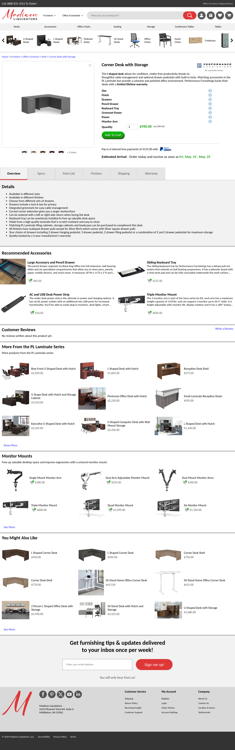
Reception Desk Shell (196, 368)
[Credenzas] (195, 47)
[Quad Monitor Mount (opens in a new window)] (92, 516)
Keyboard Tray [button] (110, 108)
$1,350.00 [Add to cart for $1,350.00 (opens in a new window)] (193, 510)
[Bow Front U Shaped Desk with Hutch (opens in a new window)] (15, 378)
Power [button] (105, 117)
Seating (117, 26)
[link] (229, 15)
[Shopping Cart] (229, 15)
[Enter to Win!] (211, 18)
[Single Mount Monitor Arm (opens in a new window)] (14, 492)
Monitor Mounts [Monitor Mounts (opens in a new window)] (17, 456)
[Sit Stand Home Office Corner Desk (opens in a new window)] (91, 594)
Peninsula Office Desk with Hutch (127, 396)
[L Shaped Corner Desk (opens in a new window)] (15, 560)
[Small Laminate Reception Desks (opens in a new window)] (168, 409)
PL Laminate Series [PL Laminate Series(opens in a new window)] (214, 70)
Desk (44, 56)
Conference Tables (184, 26)
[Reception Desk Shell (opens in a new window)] (168, 379)
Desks (17, 26)
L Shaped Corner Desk (44, 553)
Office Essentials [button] (72, 16)
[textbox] (97, 664)
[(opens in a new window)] (214, 65)
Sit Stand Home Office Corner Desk (126, 580)
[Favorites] (220, 18)
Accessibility (44, 736)
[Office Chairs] (135, 47)
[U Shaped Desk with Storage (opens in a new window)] (168, 617)
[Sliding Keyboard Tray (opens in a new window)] (131, 276)
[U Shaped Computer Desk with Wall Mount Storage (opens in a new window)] (92, 433)
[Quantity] (132, 127)
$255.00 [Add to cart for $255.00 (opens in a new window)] (113, 482)
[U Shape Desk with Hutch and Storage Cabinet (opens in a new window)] (15, 406)
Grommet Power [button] (112, 112)
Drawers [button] (107, 99)
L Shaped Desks (58, 40)
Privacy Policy (60, 736)
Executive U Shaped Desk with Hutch (53, 423)
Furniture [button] (49, 16)
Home (5, 56)
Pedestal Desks (88, 40)
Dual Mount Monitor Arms (198, 478)
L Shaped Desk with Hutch (123, 368)
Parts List (69, 173)
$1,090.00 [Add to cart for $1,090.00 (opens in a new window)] (116, 510)
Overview (13, 173)
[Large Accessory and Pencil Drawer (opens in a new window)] (13, 283)
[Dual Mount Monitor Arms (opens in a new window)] (167, 492)
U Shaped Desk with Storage (200, 608)
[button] (189, 15)
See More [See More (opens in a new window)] (9, 527)
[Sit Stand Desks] (104, 47)
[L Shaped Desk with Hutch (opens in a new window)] (92, 380)
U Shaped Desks (28, 40)
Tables (218, 26)
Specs (41, 173)
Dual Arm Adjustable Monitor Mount (127, 478)
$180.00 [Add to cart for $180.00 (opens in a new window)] (37, 482)
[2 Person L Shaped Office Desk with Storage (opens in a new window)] (15, 618)
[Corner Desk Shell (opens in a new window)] (168, 560)
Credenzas (210, 40)
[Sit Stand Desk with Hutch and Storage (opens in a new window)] (92, 617)
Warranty (151, 173)
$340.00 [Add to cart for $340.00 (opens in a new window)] (190, 482)
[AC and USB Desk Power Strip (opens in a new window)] (14, 312)
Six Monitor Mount (195, 505)
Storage (151, 26)
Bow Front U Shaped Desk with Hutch (53, 368)
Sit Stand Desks (118, 40)
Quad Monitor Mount (120, 505)
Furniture (15, 56)
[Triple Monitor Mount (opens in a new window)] (131, 311)
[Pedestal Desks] (74, 47)
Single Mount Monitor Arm (45, 478)
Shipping (124, 173)
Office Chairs (83, 26)
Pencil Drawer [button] (110, 104)
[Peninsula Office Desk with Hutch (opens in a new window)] (92, 408)
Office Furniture (31, 56)
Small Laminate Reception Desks (203, 396)
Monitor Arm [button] (110, 121)
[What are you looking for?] (137, 15)
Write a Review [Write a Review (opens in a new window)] (224, 328)
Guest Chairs (178, 40)
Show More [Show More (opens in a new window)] (10, 445)
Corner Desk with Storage (62, 56)
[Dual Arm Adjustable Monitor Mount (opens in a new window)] (91, 492)
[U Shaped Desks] (13, 47)
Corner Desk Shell (194, 553)
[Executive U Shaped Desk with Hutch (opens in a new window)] (15, 435)
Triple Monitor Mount (44, 505)
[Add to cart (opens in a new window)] (34, 280)
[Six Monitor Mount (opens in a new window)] (168, 516)
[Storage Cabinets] (225, 47)
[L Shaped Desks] (44, 47)
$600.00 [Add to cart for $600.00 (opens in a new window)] (39, 510)
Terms (73, 736)
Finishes (96, 173)
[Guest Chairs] (165, 47)
